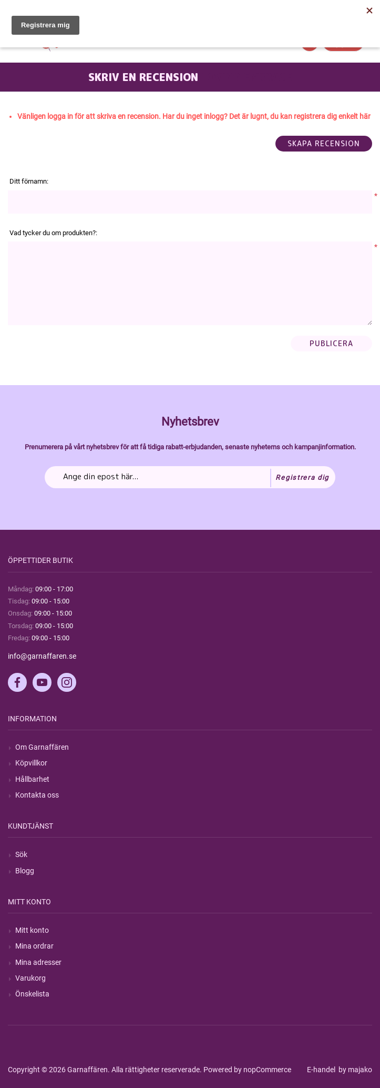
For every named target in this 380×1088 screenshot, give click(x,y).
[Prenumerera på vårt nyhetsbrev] (190, 477)
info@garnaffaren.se (42, 656)
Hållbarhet (32, 779)
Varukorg (30, 978)
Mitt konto (32, 930)
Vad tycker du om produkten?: (53, 233)
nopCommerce (267, 1069)
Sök (21, 854)
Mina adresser (38, 962)
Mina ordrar (34, 946)
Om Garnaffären (42, 747)
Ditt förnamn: (28, 181)
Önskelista (32, 994)
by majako (354, 1069)
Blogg (24, 871)
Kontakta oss (37, 795)
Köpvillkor (31, 763)
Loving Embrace (246, 76)
